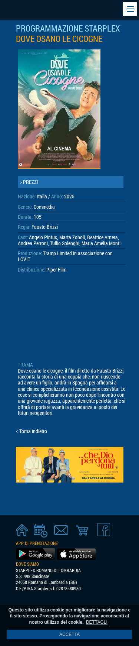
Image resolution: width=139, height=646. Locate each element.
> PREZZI (29, 182)
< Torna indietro (31, 431)
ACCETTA (69, 634)
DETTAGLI (96, 622)
